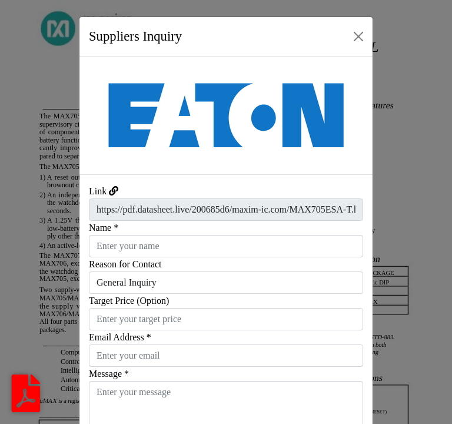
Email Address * (120, 337)
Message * (109, 374)
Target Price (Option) (129, 301)
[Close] (358, 36)
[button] (101, 115)
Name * (103, 228)
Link (98, 191)
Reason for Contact (125, 264)
